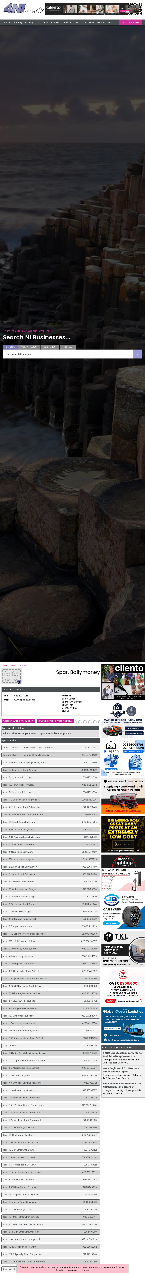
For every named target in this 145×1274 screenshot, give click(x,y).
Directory (17, 22)
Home (7, 22)
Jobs (45, 22)
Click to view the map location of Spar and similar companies (37, 733)
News (91, 22)
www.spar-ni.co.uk (24, 699)
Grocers (23, 665)
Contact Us (80, 22)
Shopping (13, 665)
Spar (5, 762)
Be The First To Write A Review (56, 720)
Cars (38, 22)
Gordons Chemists (12, 755)
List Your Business (130, 22)
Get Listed (67, 22)
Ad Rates (55, 22)
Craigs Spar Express (12, 747)
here (63, 1270)
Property (29, 22)
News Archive (103, 22)
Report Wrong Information (19, 720)
